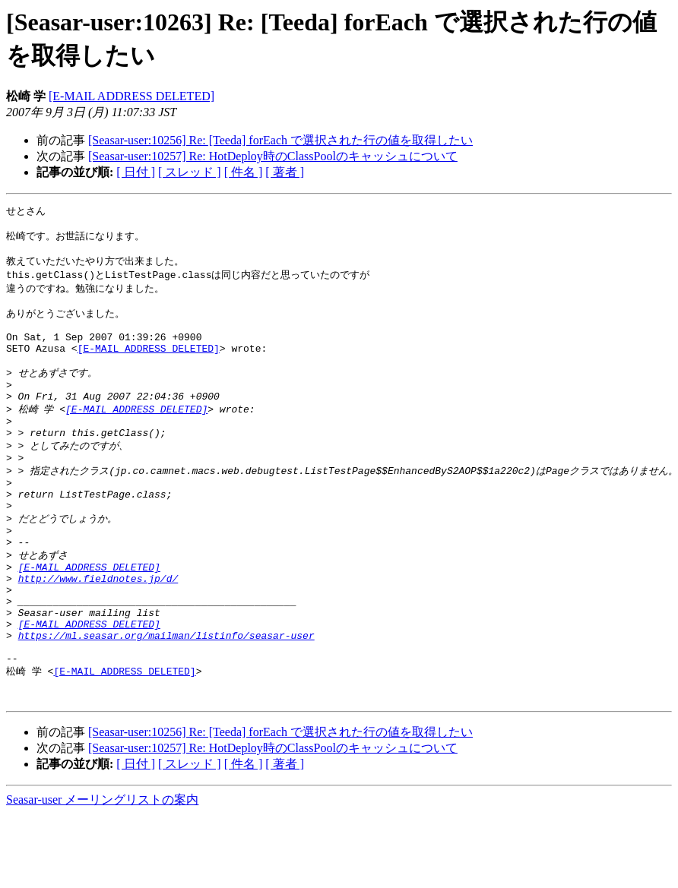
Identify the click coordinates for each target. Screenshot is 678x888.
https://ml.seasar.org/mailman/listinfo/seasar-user (166, 699)
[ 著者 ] (284, 172)
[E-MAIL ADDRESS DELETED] (131, 96)
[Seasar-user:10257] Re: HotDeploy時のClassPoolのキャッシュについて (273, 156)
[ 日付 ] (135, 172)
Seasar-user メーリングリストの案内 (102, 873)
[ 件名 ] (243, 172)
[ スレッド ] (189, 172)
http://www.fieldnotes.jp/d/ (98, 630)
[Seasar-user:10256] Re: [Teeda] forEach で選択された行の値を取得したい (280, 140)
